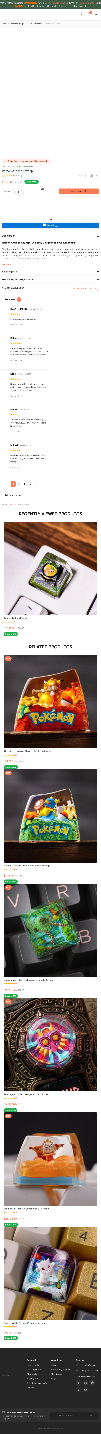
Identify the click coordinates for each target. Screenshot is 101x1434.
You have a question (13, 286)
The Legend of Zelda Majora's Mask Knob (26, 1092)
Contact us (32, 1386)
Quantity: (6, 190)
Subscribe (91, 1414)
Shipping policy (33, 1377)
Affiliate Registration (60, 1368)
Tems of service (34, 1368)
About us (55, 1363)
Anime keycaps (34, 24)
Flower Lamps (58, 3)
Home (4, 24)
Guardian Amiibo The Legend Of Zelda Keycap (28, 978)
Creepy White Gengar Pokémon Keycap (25, 1321)
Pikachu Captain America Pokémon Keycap (27, 864)
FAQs (53, 1377)
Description (8, 234)
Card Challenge (87, 3)
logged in (14, 503)
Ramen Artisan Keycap (16, 616)
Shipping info (9, 270)
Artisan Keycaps (17, 24)
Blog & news (56, 1372)
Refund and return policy (37, 1381)
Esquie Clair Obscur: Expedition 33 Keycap (26, 1207)
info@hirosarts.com (90, 1369)
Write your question (87, 286)
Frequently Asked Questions (18, 277)
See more (6, 263)
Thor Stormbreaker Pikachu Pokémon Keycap (28, 749)
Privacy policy (32, 1372)
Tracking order (33, 1363)
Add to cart (77, 190)
